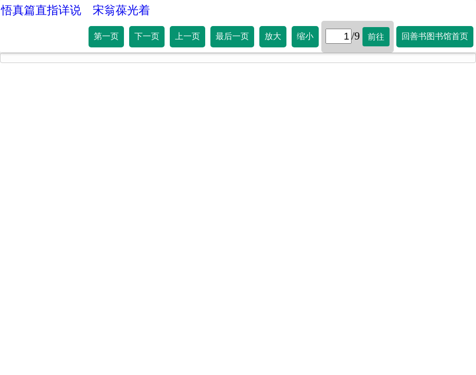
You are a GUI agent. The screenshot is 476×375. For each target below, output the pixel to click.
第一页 (106, 36)
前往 (376, 36)
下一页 (146, 36)
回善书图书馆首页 (435, 36)
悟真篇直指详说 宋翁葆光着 (75, 10)
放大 (273, 36)
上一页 (187, 36)
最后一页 (232, 36)
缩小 (305, 36)
